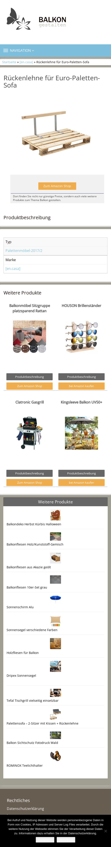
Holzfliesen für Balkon (23, 653)
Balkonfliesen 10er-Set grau (27, 587)
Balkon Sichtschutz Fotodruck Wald (32, 743)
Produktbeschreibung (29, 377)
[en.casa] (26, 62)
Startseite (9, 62)
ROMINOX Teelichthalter (25, 765)
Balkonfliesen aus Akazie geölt (29, 567)
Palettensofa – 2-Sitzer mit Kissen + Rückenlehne (42, 723)
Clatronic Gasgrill (29, 402)
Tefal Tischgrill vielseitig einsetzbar (33, 700)
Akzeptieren (45, 839)
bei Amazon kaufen (81, 386)
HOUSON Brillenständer (81, 305)
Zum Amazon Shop (57, 186)
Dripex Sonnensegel (21, 675)
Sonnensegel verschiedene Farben (32, 630)
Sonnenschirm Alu (20, 607)
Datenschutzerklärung (25, 808)
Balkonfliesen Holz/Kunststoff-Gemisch (35, 544)
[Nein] (105, 831)
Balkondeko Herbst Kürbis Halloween (34, 524)
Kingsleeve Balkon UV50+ (81, 402)
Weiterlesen (65, 839)
